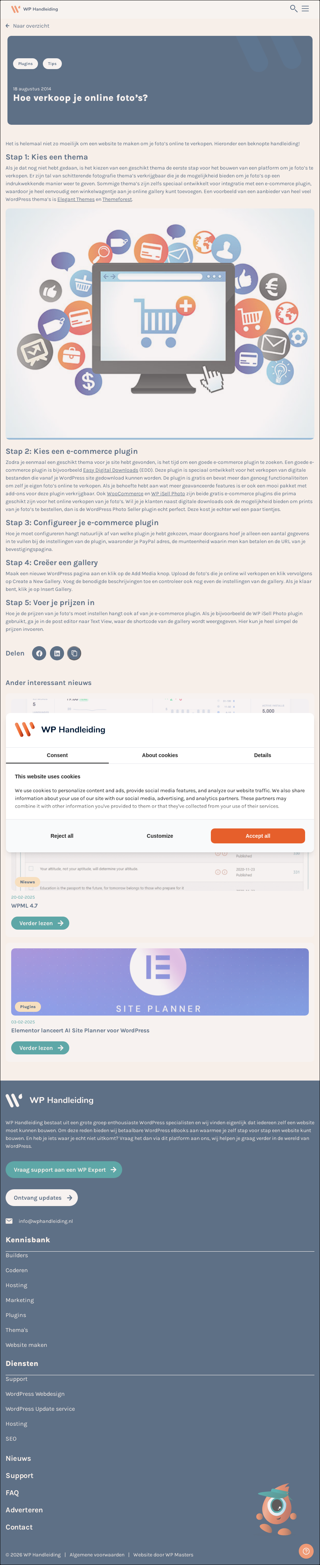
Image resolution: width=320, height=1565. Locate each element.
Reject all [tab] (62, 836)
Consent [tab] (57, 755)
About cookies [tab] (160, 755)
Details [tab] (262, 755)
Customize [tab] (160, 836)
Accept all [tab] (257, 836)
